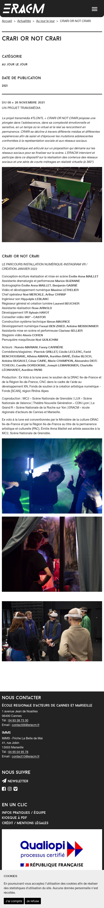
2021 (5, 85)
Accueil (7, 21)
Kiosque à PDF (14, 818)
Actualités (24, 21)
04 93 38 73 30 (18, 720)
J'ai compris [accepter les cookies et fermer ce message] (14, 901)
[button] (94, 9)
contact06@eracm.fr (25, 725)
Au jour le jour (45, 21)
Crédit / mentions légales (25, 823)
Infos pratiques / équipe (24, 813)
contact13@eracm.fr (25, 756)
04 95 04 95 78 (18, 751)
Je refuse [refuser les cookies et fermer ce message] (33, 901)
